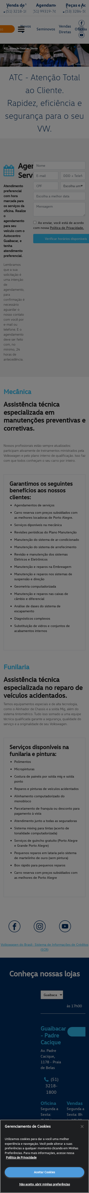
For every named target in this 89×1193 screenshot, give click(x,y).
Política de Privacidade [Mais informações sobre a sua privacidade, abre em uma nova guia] (21, 1157)
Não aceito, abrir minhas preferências (44, 1184)
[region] (44, 1156)
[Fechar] (82, 1126)
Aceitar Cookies (44, 1172)
